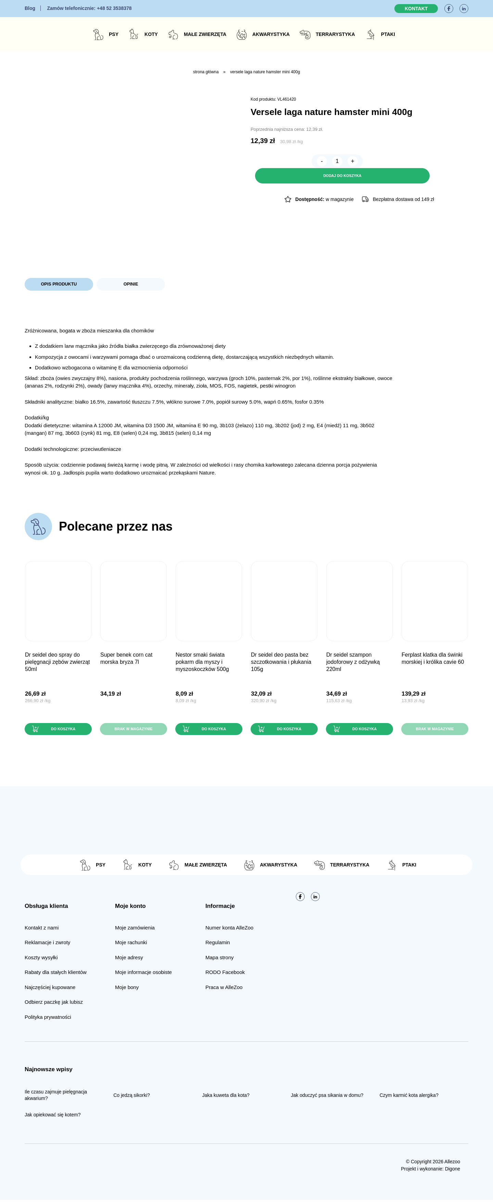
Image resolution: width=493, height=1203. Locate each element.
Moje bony (127, 990)
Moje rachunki (131, 945)
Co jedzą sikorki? (131, 1098)
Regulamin (217, 945)
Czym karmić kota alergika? (409, 1098)
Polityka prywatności (48, 1020)
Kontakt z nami (42, 930)
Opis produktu (58, 285)
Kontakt (416, 8)
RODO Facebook (225, 975)
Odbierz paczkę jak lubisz (54, 1005)
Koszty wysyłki (41, 960)
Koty (151, 34)
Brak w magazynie (133, 731)
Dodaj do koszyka (373, 162)
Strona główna (206, 71)
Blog (30, 8)
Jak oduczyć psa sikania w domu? (327, 1098)
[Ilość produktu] (276, 162)
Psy (113, 34)
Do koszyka (62, 731)
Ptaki (388, 34)
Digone (452, 1172)
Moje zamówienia (135, 930)
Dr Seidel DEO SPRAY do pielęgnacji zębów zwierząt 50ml (57, 663)
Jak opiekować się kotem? (52, 1117)
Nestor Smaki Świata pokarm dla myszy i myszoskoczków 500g (202, 663)
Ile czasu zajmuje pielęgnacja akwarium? (56, 1098)
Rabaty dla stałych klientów (56, 975)
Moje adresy (129, 960)
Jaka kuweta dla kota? (226, 1098)
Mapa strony (219, 960)
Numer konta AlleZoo (229, 930)
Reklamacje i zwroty (47, 945)
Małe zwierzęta (205, 34)
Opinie (131, 285)
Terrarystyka (335, 34)
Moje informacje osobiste (143, 975)
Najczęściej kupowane (50, 990)
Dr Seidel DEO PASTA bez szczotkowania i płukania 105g (281, 663)
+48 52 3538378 (89, 8)
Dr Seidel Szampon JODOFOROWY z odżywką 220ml (353, 663)
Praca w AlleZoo (223, 990)
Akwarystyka (271, 34)
